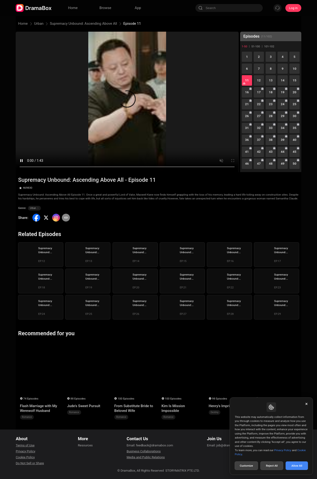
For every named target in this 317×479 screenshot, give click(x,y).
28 (270, 116)
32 (259, 128)
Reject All (271, 465)
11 (247, 80)
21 (247, 104)
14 (282, 80)
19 (282, 92)
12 (259, 80)
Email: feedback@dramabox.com (150, 445)
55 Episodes (266, 398)
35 (294, 128)
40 (294, 140)
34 (282, 128)
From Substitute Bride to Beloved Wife (133, 408)
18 (270, 92)
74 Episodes (30, 398)
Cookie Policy (25, 457)
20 (294, 92)
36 (247, 140)
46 (247, 163)
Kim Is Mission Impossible (173, 408)
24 (282, 104)
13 (270, 80)
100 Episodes (126, 398)
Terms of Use (25, 445)
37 (259, 140)
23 (270, 104)
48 (270, 163)
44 (282, 151)
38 (270, 140)
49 (282, 163)
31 (247, 128)
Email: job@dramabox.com (226, 445)
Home (23, 23)
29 (282, 116)
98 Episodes (219, 398)
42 (259, 151)
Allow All (297, 465)
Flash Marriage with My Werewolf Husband (38, 408)
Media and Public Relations (146, 457)
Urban (39, 23)
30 (294, 116)
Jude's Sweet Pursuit (83, 406)
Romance (27, 417)
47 (259, 163)
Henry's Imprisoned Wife (228, 406)
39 (282, 140)
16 (247, 92)
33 (270, 128)
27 (259, 116)
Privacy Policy (25, 451)
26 (247, 116)
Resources (85, 445)
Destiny (214, 412)
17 (259, 92)
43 (270, 151)
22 (259, 104)
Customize (246, 465)
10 (294, 68)
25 (294, 104)
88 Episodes (77, 398)
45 (294, 151)
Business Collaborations (144, 451)
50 (294, 163)
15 (294, 80)
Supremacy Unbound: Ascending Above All (83, 23)
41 (247, 151)
